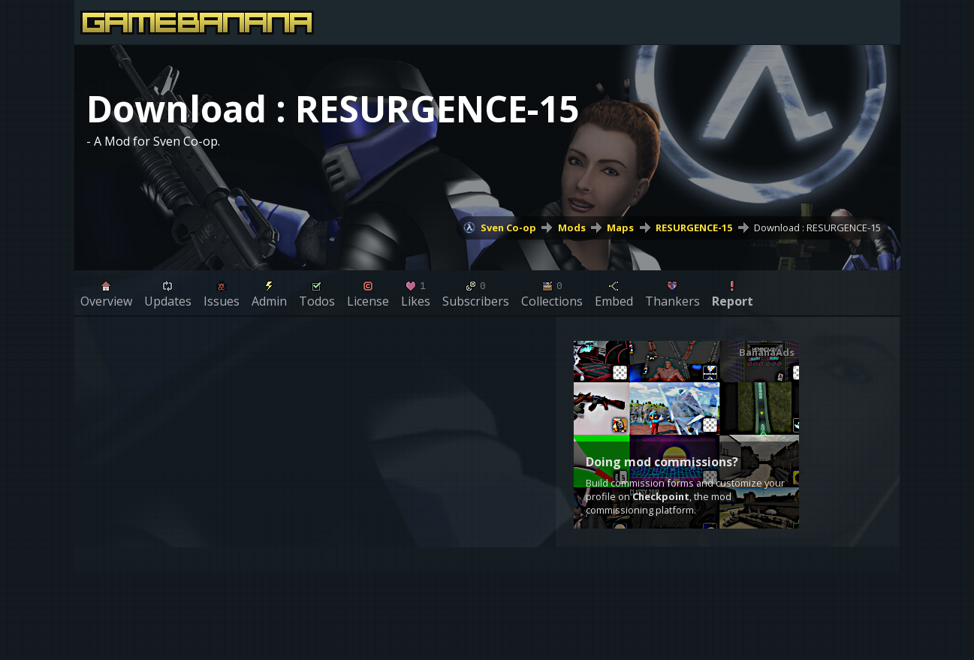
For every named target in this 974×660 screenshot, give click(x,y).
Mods (572, 227)
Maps (620, 227)
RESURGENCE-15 (694, 227)
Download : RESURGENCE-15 (817, 227)
